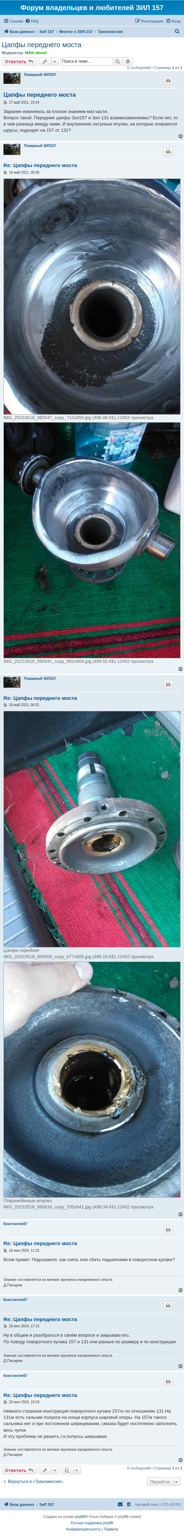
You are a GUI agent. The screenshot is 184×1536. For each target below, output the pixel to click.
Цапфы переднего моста (41, 45)
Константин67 (15, 1224)
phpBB (80, 1517)
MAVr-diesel (35, 53)
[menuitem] (32, 21)
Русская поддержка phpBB (92, 1523)
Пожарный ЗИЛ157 (40, 75)
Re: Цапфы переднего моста (40, 165)
